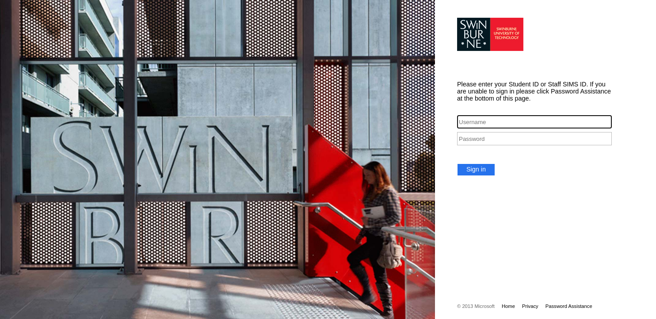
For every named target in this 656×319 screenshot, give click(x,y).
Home (508, 306)
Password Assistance (568, 306)
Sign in (476, 169)
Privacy (530, 306)
